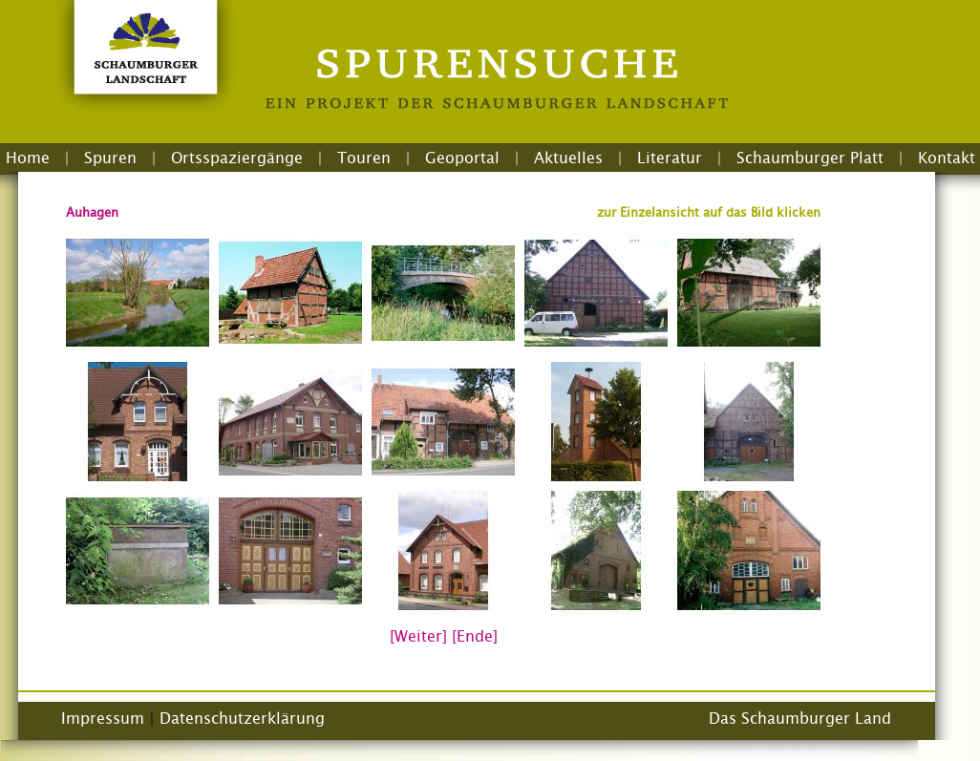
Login (500, 180)
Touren (364, 157)
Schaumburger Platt (810, 157)
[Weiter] (418, 635)
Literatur (669, 157)
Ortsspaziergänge (237, 157)
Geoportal (462, 157)
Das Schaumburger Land (800, 718)
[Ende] (475, 635)
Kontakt (946, 157)
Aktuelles (568, 157)
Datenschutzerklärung (242, 718)
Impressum (102, 718)
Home (28, 157)
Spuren (110, 157)
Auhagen (92, 212)
